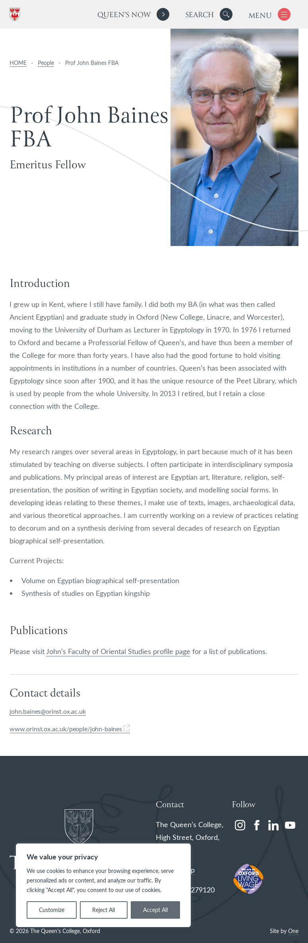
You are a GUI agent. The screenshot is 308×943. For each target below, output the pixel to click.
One (293, 931)
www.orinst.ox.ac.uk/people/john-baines (70, 728)
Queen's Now (123, 15)
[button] (226, 14)
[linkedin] (273, 825)
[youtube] (290, 825)
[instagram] (240, 825)
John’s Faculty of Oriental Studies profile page (118, 651)
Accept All (155, 910)
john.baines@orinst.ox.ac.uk (48, 711)
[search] (208, 14)
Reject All (103, 910)
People (46, 62)
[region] (103, 885)
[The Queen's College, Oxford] (16, 14)
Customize (51, 910)
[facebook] (257, 825)
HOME (18, 62)
